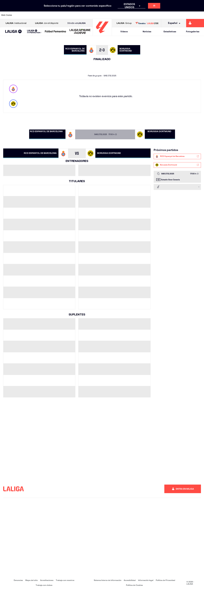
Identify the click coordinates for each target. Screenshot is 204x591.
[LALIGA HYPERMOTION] (34, 32)
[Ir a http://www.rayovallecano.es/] (105, 15)
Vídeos (124, 31)
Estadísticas (170, 31)
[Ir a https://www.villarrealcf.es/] (200, 15)
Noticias (147, 31)
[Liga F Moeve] (55, 31)
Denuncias (18, 580)
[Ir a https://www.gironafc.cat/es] (86, 15)
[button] (13, 31)
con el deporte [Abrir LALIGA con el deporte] (46, 23)
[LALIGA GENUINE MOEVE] (80, 31)
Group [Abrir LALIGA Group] (124, 23)
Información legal (145, 580)
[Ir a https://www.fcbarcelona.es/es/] (67, 15)
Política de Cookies (134, 585)
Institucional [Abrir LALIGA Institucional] (16, 23)
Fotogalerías (192, 31)
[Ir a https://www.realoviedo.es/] (162, 15)
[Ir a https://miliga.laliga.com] (195, 23)
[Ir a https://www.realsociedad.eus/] (172, 15)
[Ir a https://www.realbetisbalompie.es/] (143, 15)
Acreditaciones (46, 580)
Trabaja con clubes (44, 585)
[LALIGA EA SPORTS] (13, 31)
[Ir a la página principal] (102, 34)
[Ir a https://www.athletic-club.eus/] (19, 15)
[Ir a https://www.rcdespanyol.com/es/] (124, 15)
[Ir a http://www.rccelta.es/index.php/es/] (114, 15)
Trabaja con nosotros (65, 580)
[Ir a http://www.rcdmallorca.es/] (133, 15)
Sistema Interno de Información (107, 580)
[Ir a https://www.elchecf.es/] (57, 15)
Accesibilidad (130, 580)
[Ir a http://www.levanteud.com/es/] (95, 15)
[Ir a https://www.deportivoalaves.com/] (47, 15)
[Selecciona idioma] (173, 23)
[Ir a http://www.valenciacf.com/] (191, 15)
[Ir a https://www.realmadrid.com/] (152, 15)
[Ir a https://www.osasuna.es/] (38, 15)
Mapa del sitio (31, 580)
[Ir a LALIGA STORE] (146, 23)
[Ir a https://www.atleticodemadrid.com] (28, 15)
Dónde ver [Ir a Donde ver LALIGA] (76, 23)
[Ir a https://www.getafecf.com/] (76, 15)
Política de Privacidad (165, 580)
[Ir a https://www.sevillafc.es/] (181, 15)
